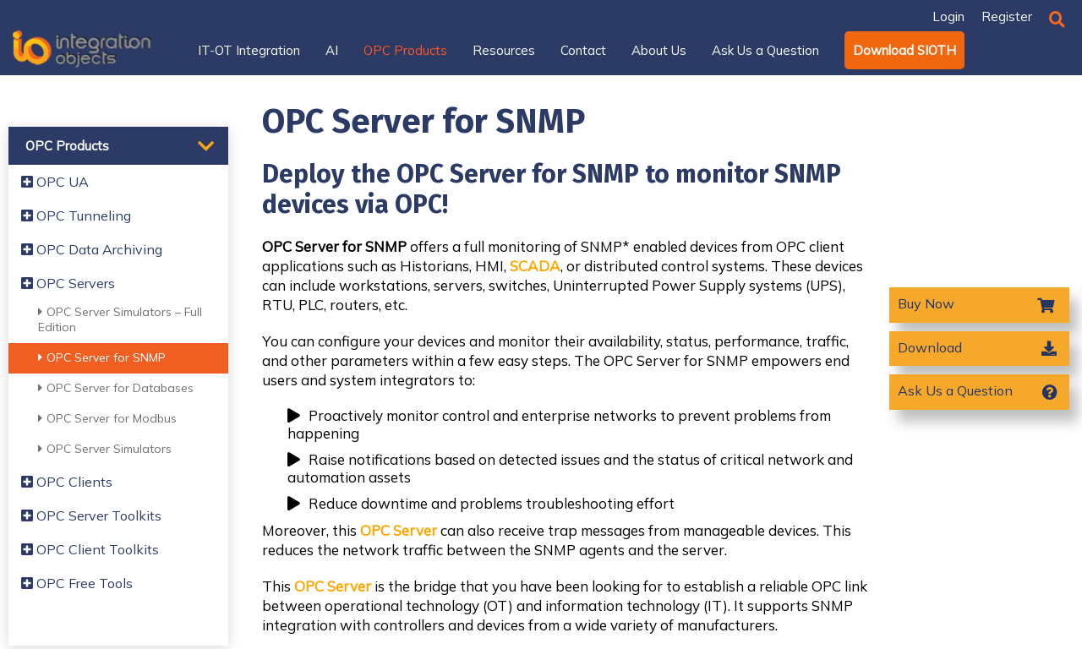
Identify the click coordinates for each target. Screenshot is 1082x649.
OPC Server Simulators (105, 448)
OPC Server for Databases (116, 387)
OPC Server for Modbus (107, 418)
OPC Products (67, 146)
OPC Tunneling (76, 215)
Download (930, 347)
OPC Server (398, 530)
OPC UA (55, 181)
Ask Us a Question (955, 390)
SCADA (535, 266)
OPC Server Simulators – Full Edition (120, 319)
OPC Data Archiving (91, 249)
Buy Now (928, 303)
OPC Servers (68, 283)
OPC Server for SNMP (102, 357)
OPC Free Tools (77, 583)
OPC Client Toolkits (90, 549)
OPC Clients (66, 481)
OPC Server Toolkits (91, 515)
